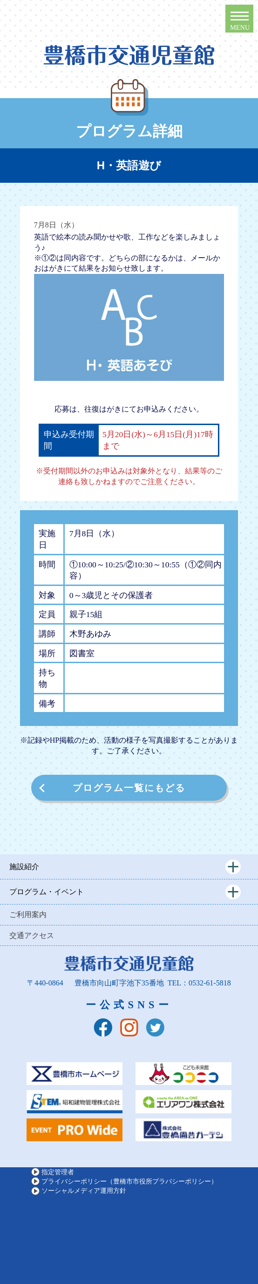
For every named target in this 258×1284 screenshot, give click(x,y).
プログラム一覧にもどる (129, 788)
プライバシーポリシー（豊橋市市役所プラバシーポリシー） (129, 1181)
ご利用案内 (28, 914)
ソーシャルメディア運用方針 (83, 1190)
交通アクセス (31, 935)
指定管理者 (57, 1172)
